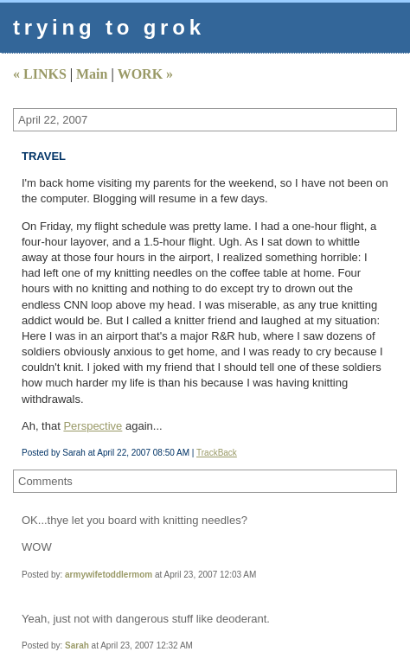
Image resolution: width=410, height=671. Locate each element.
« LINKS (40, 74)
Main (91, 74)
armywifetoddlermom (108, 574)
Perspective (92, 425)
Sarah (77, 645)
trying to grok (109, 27)
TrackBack (216, 452)
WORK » (145, 74)
